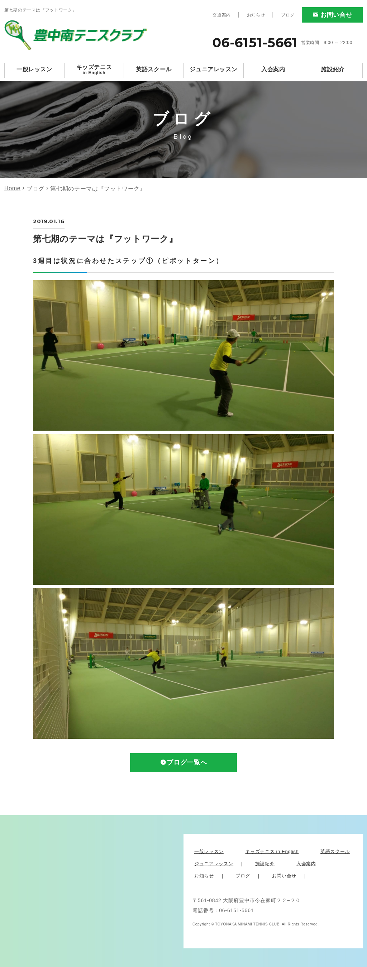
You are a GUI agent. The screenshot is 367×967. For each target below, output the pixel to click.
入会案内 (273, 69)
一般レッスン (34, 69)
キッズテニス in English (272, 851)
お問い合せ (336, 14)
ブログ (288, 15)
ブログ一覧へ (187, 762)
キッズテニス (94, 69)
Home (12, 188)
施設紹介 (333, 69)
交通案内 (222, 15)
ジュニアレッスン (213, 69)
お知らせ (256, 15)
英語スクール (154, 69)
